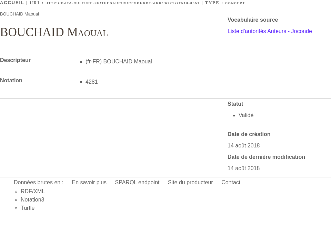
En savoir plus (89, 182)
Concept (235, 3)
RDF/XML (33, 191)
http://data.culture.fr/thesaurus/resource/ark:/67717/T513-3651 (123, 3)
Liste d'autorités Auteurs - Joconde (270, 31)
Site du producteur (190, 182)
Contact (230, 182)
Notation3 (32, 200)
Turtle (27, 208)
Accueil (12, 2)
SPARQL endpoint (137, 182)
